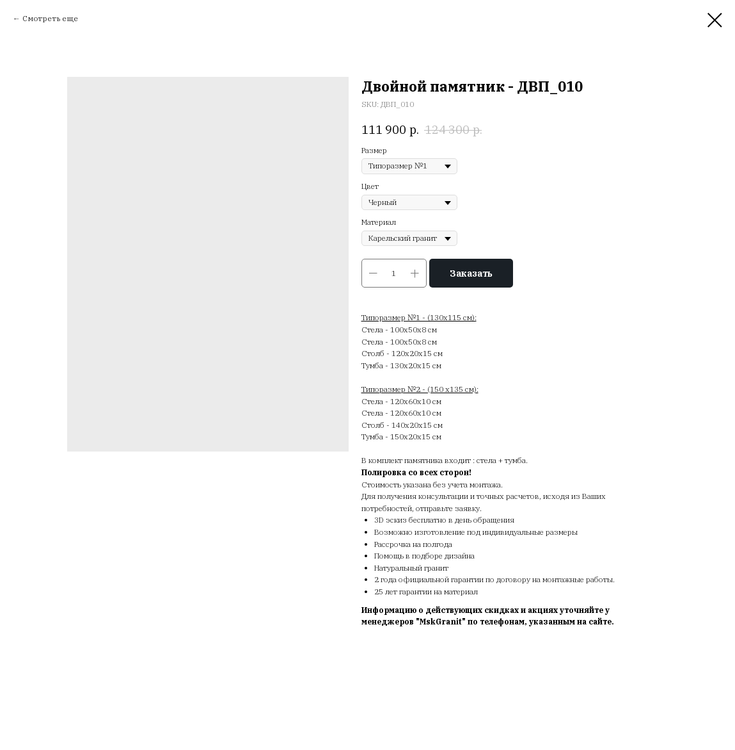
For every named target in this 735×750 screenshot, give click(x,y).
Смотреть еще (50, 18)
